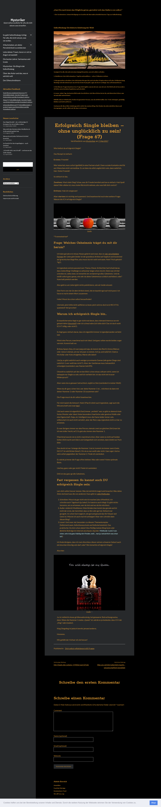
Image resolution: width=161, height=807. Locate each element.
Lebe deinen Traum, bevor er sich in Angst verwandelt (17, 53)
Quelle (89, 231)
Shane (5, 100)
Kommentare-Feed (60, 791)
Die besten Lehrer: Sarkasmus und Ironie (16, 60)
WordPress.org (59, 794)
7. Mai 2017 (103, 141)
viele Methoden (103, 494)
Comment (58, 710)
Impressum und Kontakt (11, 198)
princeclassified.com (9, 105)
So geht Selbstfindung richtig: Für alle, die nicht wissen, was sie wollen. (15, 38)
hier (77, 406)
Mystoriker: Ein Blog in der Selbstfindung (14, 67)
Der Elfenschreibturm (12, 80)
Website (57, 756)
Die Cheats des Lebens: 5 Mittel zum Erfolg (71, 665)
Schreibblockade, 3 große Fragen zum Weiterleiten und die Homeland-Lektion (17, 107)
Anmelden (57, 785)
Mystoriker (18, 20)
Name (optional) (60, 736)
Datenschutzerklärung (10, 195)
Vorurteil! (72, 323)
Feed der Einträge (59, 788)
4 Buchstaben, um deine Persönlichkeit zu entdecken (14, 46)
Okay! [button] (153, 803)
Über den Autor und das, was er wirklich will (15, 74)
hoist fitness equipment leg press (14, 93)
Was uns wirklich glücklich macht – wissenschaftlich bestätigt (111, 666)
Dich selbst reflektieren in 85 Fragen (79, 648)
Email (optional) (60, 746)
